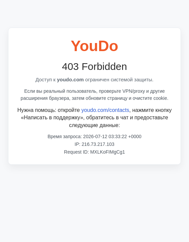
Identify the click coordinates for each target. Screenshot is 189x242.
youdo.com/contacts (105, 110)
